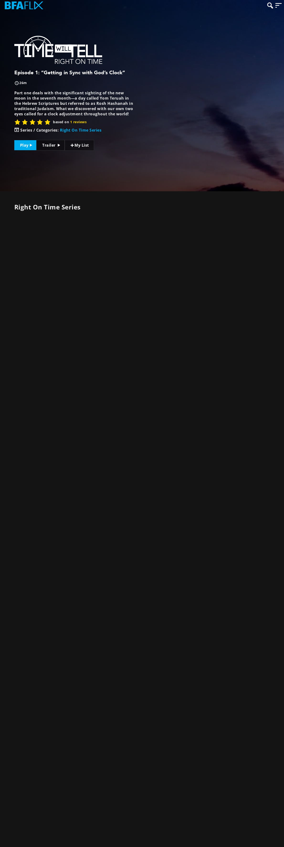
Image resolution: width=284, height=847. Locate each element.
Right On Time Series (81, 130)
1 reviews (78, 122)
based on (70, 122)
